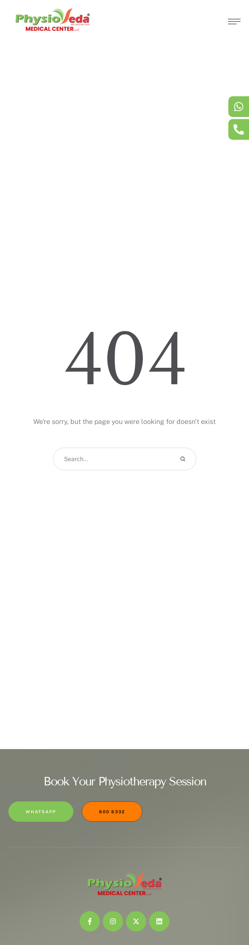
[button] (225, 904)
